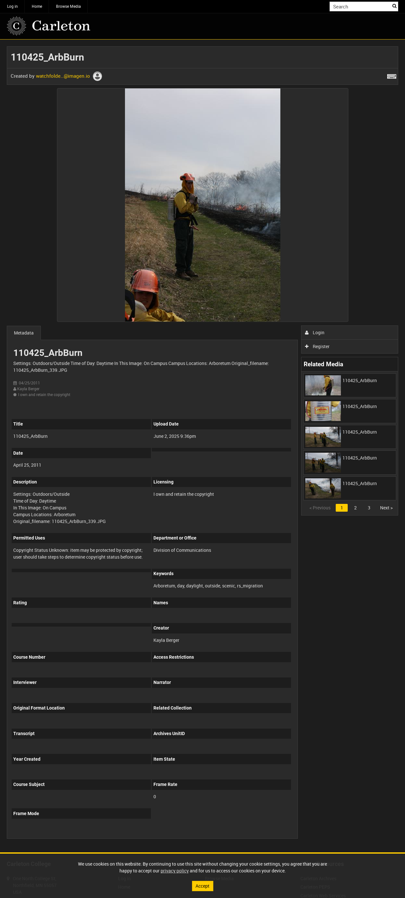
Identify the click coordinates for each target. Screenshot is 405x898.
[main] (202, 446)
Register (317, 346)
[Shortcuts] (391, 75)
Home (37, 6)
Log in (12, 6)
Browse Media (68, 6)
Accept (202, 886)
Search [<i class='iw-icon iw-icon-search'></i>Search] (394, 6)
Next (386, 508)
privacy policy (175, 871)
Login (315, 332)
